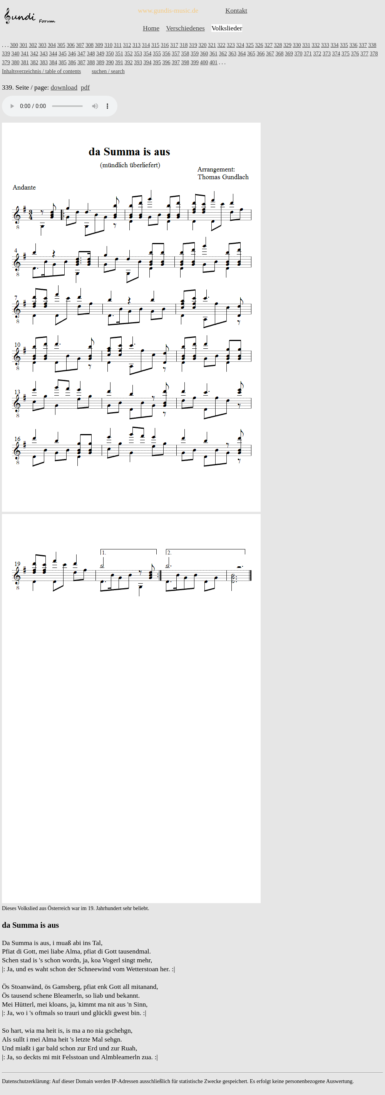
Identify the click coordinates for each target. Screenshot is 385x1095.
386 (72, 62)
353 (138, 54)
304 (52, 45)
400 (204, 62)
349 (100, 54)
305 (61, 45)
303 (42, 45)
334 (334, 45)
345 (63, 54)
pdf (85, 87)
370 (299, 54)
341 (25, 54)
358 (185, 54)
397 (176, 62)
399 (195, 62)
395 (157, 62)
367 (270, 54)
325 (250, 45)
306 (71, 45)
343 (44, 54)
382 (34, 62)
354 (148, 54)
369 (289, 54)
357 (176, 54)
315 (155, 45)
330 (297, 45)
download (64, 87)
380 (16, 62)
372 (317, 54)
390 (110, 62)
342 (34, 54)
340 (16, 54)
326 (259, 45)
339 (6, 54)
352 (129, 54)
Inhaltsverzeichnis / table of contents (41, 71)
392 (129, 62)
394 (148, 62)
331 (306, 45)
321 (212, 45)
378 (374, 54)
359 (195, 54)
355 (157, 54)
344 (53, 54)
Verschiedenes (185, 28)
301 (24, 45)
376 (355, 54)
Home (151, 28)
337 (363, 45)
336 (353, 45)
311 (118, 45)
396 (166, 62)
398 (185, 62)
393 (138, 62)
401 (213, 62)
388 (91, 62)
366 (261, 54)
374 (336, 54)
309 (99, 45)
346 (72, 54)
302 (33, 45)
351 (119, 54)
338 (372, 45)
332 (315, 45)
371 (308, 54)
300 (14, 45)
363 (232, 54)
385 (63, 62)
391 (119, 62)
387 (81, 62)
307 (80, 45)
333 (325, 45)
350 (110, 54)
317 (174, 45)
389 (100, 62)
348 (91, 54)
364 (242, 54)
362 (223, 54)
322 (221, 45)
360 (204, 54)
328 (278, 45)
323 (231, 45)
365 (251, 54)
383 (44, 62)
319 (193, 45)
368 (280, 54)
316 (165, 45)
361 (213, 54)
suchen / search (108, 71)
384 (53, 62)
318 (183, 45)
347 (81, 54)
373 (327, 54)
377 (364, 54)
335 (344, 45)
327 (268, 45)
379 (6, 62)
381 (25, 62)
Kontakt (236, 10)
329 (287, 45)
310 (108, 45)
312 (127, 45)
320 (202, 45)
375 (345, 54)
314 (146, 45)
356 (166, 54)
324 (240, 45)
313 (136, 45)
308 (89, 45)
